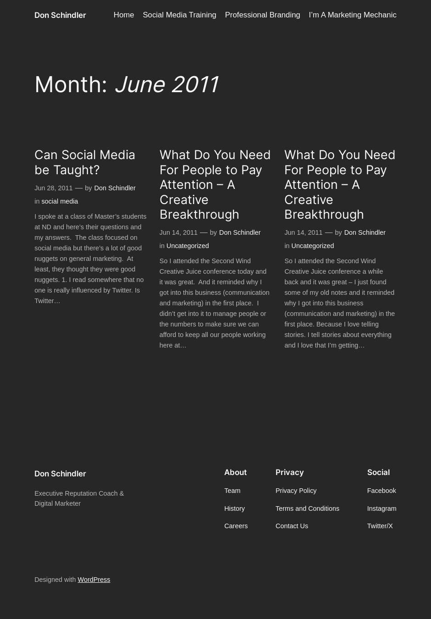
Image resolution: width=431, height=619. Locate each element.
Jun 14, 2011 (179, 232)
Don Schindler (60, 15)
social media (59, 201)
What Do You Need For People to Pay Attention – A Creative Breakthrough (215, 185)
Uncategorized (187, 245)
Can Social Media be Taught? (84, 162)
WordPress (94, 579)
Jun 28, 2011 (53, 188)
